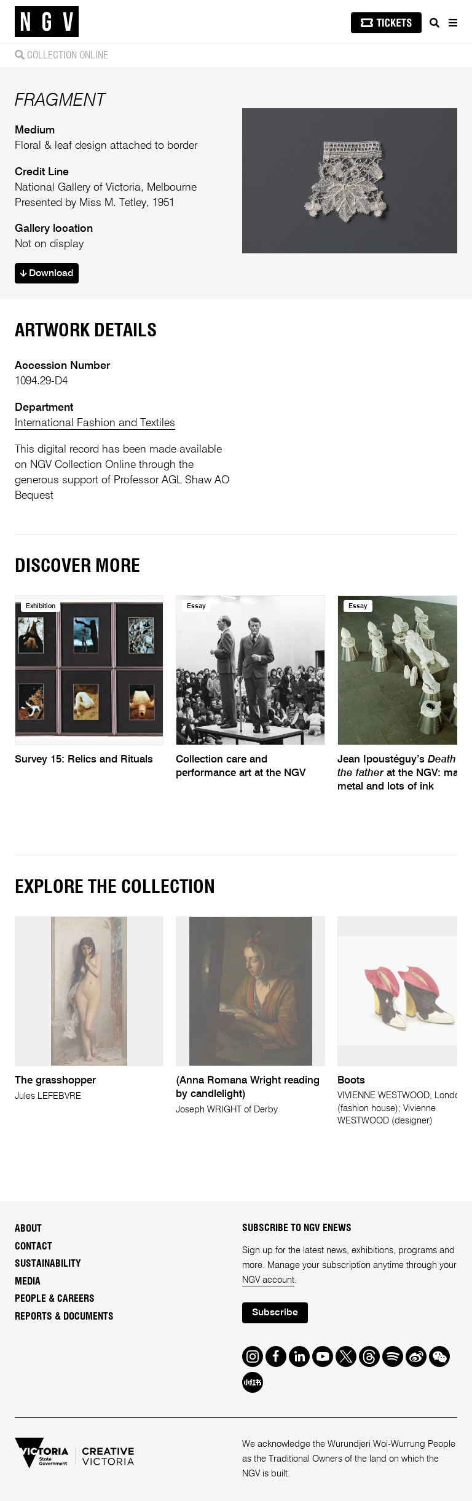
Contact (33, 1246)
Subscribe (275, 1313)
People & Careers (55, 1299)
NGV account (268, 1280)
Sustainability (48, 1264)
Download (47, 274)
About (28, 1229)
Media (28, 1281)
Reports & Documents (64, 1316)
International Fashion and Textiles (95, 423)
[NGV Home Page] (47, 21)
